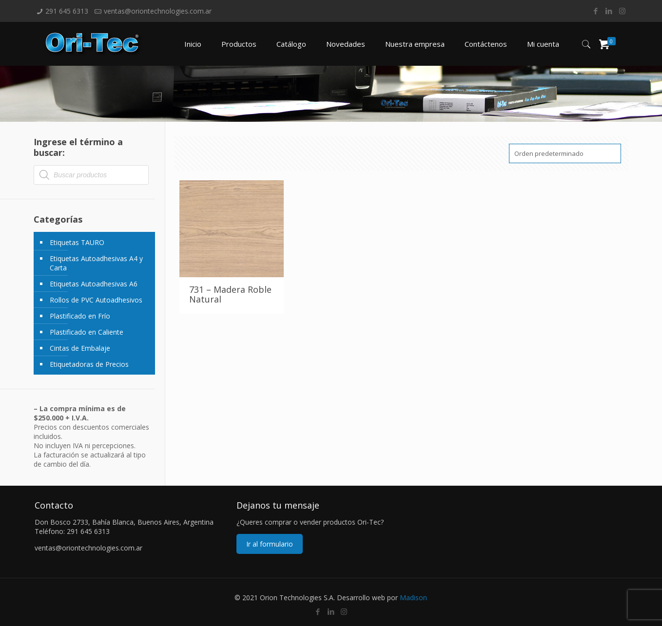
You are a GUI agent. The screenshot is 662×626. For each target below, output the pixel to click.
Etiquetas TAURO (77, 242)
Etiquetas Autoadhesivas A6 (93, 283)
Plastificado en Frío (80, 316)
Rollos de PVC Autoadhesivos (96, 299)
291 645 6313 (66, 11)
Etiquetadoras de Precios (89, 364)
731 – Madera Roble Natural (230, 294)
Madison (413, 597)
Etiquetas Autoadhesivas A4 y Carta (96, 263)
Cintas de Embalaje (80, 348)
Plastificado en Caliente (86, 332)
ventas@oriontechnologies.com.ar (158, 11)
